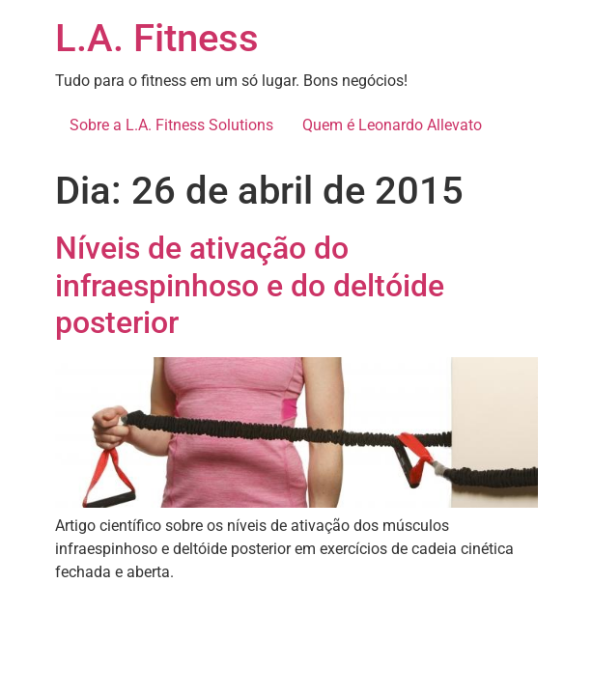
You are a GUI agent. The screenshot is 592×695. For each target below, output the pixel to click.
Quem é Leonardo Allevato (392, 125)
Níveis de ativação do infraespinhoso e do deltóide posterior (249, 285)
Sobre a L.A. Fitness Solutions (171, 125)
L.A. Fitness (157, 38)
